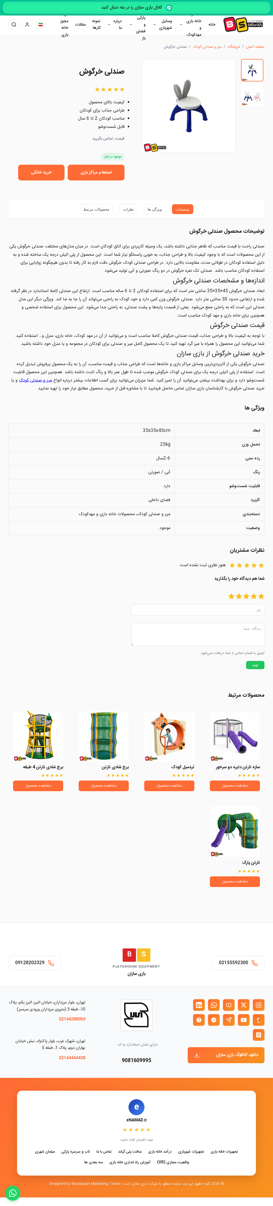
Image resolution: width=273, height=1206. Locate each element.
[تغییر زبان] (40, 24)
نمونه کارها (96, 24)
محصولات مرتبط (96, 209)
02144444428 (72, 1058)
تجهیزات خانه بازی (224, 1152)
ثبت (255, 668)
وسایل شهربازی (165, 24)
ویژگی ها (155, 209)
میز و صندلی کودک (35, 380)
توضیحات (182, 209)
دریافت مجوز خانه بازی (62, 24)
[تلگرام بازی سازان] (229, 1020)
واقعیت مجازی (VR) (173, 1163)
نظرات (128, 209)
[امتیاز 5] (231, 596)
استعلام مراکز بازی (96, 172)
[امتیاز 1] (261, 596)
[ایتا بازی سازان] (199, 1020)
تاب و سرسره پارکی (75, 1152)
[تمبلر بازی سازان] (258, 1020)
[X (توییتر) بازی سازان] (244, 1005)
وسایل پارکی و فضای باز (140, 25)
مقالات (80, 24)
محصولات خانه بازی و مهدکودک (193, 24)
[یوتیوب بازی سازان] (244, 1020)
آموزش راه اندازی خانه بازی (130, 1163)
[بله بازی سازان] (214, 1020)
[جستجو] (14, 24)
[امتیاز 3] (246, 596)
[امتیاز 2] (254, 596)
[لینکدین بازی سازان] (199, 1005)
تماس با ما (104, 1152)
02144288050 (72, 1019)
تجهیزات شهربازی (191, 1152)
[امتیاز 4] (239, 596)
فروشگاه (233, 47)
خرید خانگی (41, 172)
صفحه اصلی (255, 47)
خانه (211, 24)
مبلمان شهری (45, 1152)
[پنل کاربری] (27, 24)
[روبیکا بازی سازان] (258, 1035)
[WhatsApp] (12, 1193)
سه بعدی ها (93, 1163)
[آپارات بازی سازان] (229, 1005)
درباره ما (117, 24)
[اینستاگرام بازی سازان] (258, 1005)
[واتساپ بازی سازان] (214, 1005)
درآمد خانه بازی (160, 1152)
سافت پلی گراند (130, 1152)
